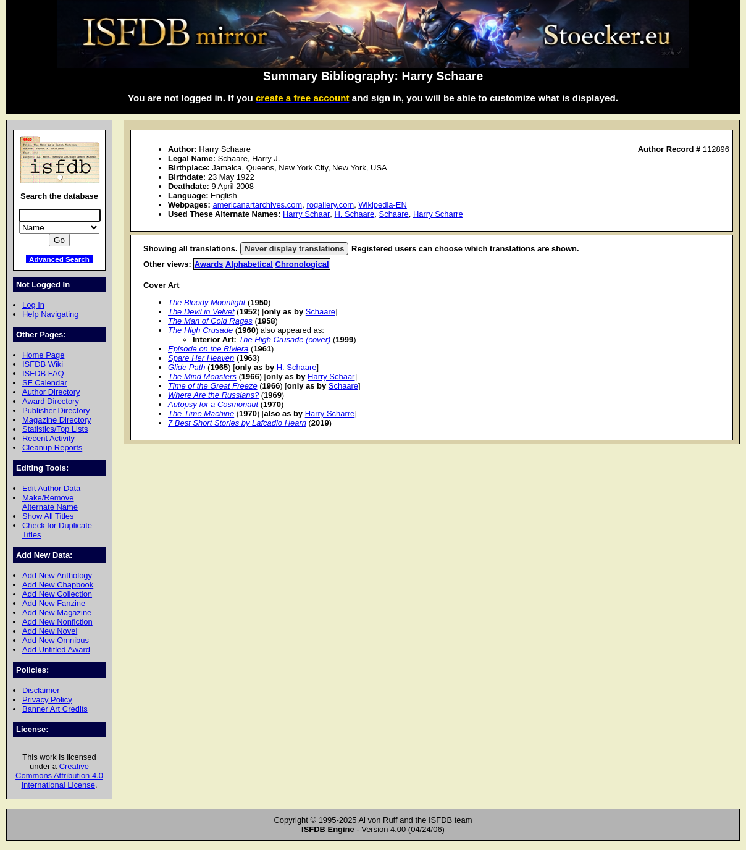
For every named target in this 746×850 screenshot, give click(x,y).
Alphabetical (249, 264)
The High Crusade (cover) (284, 339)
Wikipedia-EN (382, 204)
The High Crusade (200, 330)
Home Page (43, 355)
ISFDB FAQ (43, 373)
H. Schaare (355, 214)
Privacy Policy (47, 699)
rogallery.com (330, 204)
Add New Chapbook (57, 584)
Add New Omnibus (55, 640)
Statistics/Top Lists (55, 429)
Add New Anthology (57, 575)
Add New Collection (57, 594)
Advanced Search (59, 259)
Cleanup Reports (52, 447)
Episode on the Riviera (208, 348)
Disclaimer (40, 690)
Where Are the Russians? (213, 395)
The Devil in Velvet (201, 311)
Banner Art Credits (55, 708)
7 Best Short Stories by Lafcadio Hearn (237, 422)
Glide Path (186, 367)
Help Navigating (50, 314)
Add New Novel (49, 631)
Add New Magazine (56, 612)
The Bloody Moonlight (206, 302)
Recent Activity (48, 438)
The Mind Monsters (202, 376)
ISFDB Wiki (42, 364)
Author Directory (51, 392)
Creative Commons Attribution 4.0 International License (59, 775)
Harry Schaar (306, 214)
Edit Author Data (51, 488)
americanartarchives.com (257, 204)
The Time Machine (201, 413)
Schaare (394, 214)
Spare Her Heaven (201, 358)
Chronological (302, 264)
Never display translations (294, 248)
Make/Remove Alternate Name (50, 502)
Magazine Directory (56, 419)
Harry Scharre (438, 214)
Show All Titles (48, 516)
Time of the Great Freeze (213, 385)
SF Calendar (44, 382)
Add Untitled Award (56, 649)
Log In (33, 304)
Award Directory (50, 401)
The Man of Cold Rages (210, 321)
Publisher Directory (56, 410)
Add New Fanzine (53, 603)
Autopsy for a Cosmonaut (213, 404)
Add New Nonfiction (57, 621)
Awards (209, 264)
